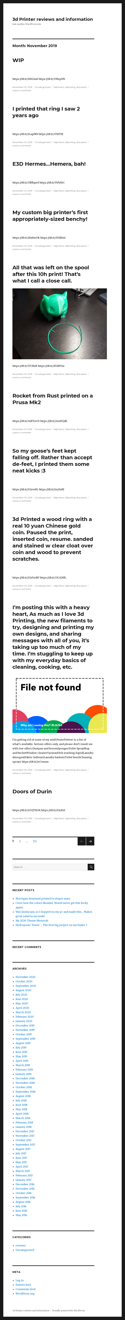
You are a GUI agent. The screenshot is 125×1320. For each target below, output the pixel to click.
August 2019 (23, 1043)
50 (36, 841)
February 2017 (24, 1175)
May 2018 (21, 1109)
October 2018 (24, 1087)
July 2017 (21, 1153)
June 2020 (22, 999)
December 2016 (25, 1184)
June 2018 (21, 1104)
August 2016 (23, 1201)
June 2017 (21, 1157)
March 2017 (23, 1171)
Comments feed (25, 1289)
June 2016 (21, 1210)
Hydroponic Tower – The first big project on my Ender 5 (51, 925)
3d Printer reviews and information (52, 19)
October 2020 (24, 981)
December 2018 (25, 1078)
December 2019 (25, 1025)
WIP (18, 60)
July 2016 (21, 1206)
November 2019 (25, 1029)
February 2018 (24, 1122)
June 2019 (21, 1052)
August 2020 (23, 990)
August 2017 (23, 1149)
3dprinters (58, 87)
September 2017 (25, 1144)
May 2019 (21, 1056)
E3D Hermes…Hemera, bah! (49, 164)
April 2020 (22, 1007)
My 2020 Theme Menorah (32, 920)
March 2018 (23, 1118)
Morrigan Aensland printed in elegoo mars (43, 898)
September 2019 (25, 1038)
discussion (81, 87)
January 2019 (23, 1074)
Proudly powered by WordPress (68, 1310)
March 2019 (23, 1065)
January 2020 (24, 1021)
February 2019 (24, 1069)
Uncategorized (43, 87)
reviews (21, 1245)
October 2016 (24, 1193)
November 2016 (25, 1188)
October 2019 (24, 1034)
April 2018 (22, 1113)
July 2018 (21, 1100)
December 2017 (25, 1131)
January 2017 (23, 1179)
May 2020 (22, 1003)
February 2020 (25, 1016)
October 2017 (23, 1140)
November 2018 (25, 1082)
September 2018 (25, 1091)
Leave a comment (21, 90)
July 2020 (21, 994)
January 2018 (24, 1126)
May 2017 (21, 1162)
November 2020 (25, 977)
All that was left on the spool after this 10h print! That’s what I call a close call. (50, 274)
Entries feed (23, 1284)
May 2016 (21, 1215)
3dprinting (70, 87)
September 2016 (25, 1197)
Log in (20, 1280)
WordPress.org (25, 1293)
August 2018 (23, 1096)
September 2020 (26, 985)
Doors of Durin (32, 791)
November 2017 (25, 1135)
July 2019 (21, 1047)
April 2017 (22, 1166)
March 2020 (23, 1012)
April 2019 (22, 1060)
